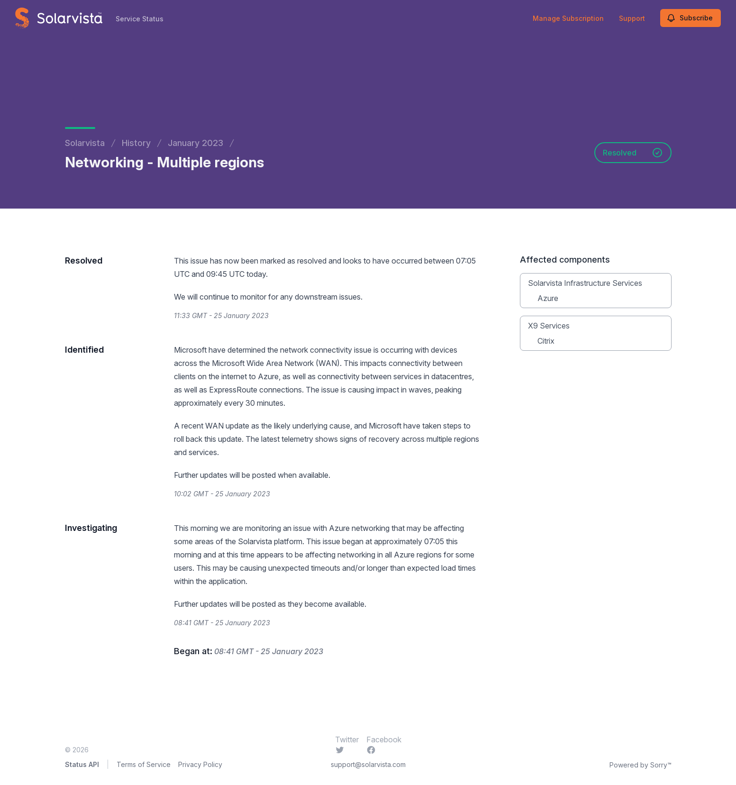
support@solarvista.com (368, 764)
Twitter (347, 744)
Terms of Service (144, 764)
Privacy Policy (200, 764)
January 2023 (195, 143)
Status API (82, 764)
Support (632, 18)
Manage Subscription (568, 18)
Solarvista (85, 143)
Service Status (140, 19)
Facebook (383, 744)
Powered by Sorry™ (640, 765)
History (136, 143)
